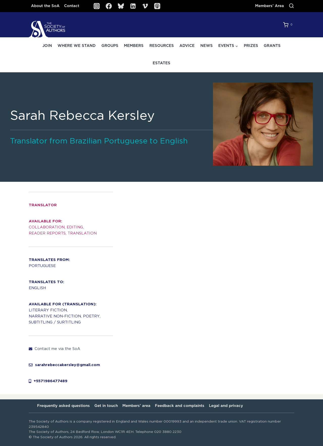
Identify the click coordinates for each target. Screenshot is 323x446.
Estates (161, 63)
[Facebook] (109, 6)
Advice (187, 46)
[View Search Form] (291, 6)
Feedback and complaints (179, 406)
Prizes (251, 46)
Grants (272, 46)
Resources (161, 46)
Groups (109, 46)
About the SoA (45, 6)
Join (47, 46)
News (206, 46)
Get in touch (106, 406)
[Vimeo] (145, 6)
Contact (71, 6)
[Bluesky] (121, 6)
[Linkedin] (133, 6)
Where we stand (77, 46)
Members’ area (136, 406)
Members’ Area (269, 6)
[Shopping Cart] (288, 24)
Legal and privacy (226, 406)
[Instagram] (97, 6)
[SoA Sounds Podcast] (157, 6)
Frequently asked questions (63, 406)
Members (134, 46)
